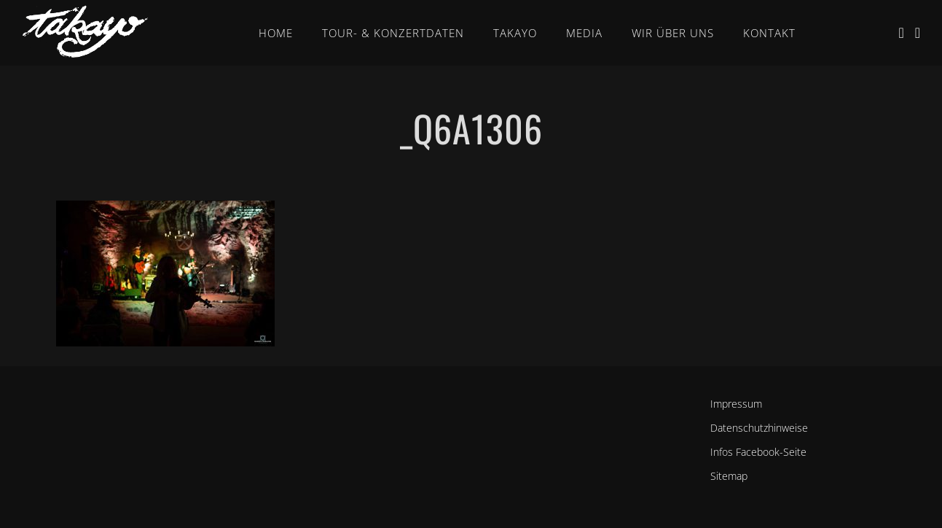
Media (584, 33)
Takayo (515, 33)
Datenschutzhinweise (759, 428)
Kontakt (769, 33)
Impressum (736, 404)
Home (276, 33)
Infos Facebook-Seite (758, 452)
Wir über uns (673, 33)
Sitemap (728, 476)
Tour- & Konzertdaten (393, 33)
